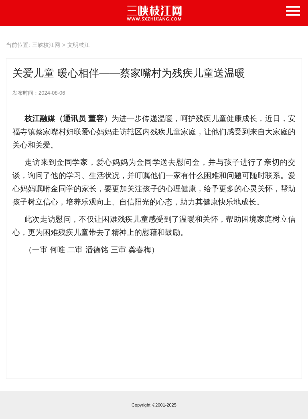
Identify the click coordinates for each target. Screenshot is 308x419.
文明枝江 (78, 45)
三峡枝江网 (46, 45)
